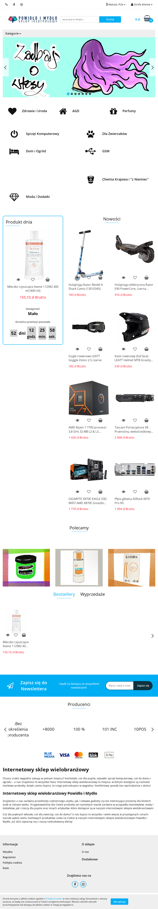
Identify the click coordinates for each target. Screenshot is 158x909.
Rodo (6, 868)
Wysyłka (8, 851)
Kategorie (13, 33)
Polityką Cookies (54, 898)
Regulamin (9, 857)
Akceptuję (119, 901)
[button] (10, 844)
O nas (85, 851)
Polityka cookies (12, 862)
